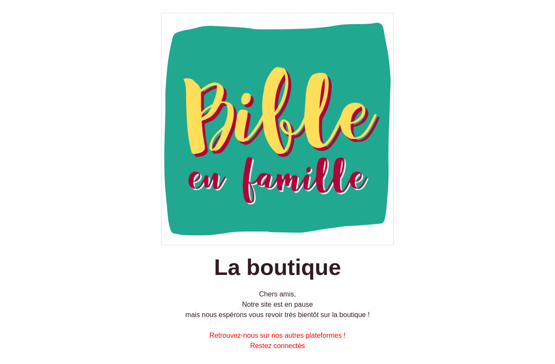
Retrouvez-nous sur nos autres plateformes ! (277, 335)
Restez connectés (277, 345)
